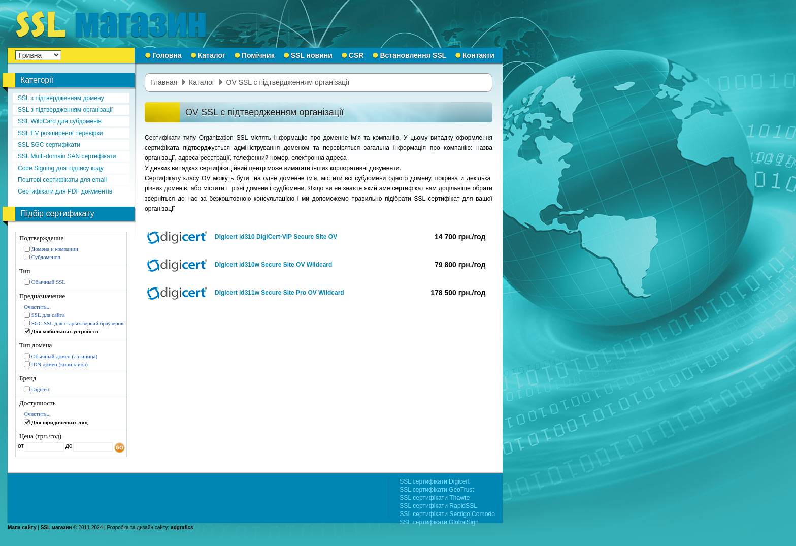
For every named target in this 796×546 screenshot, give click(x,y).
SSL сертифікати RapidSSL (438, 505)
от (21, 445)
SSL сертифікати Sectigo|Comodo (447, 514)
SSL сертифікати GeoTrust (437, 489)
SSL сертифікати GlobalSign (439, 522)
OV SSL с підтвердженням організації (288, 82)
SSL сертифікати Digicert (435, 481)
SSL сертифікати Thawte (435, 497)
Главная (163, 82)
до (67, 445)
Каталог (202, 82)
